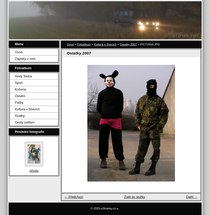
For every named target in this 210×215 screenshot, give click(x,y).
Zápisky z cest (25, 59)
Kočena (20, 89)
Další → (192, 197)
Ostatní (20, 96)
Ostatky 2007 (128, 44)
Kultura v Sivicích (27, 109)
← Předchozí (73, 197)
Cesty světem (25, 122)
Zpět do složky (134, 197)
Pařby (19, 102)
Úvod (19, 52)
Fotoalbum (84, 44)
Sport (19, 83)
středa (34, 171)
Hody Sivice (23, 76)
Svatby (20, 116)
